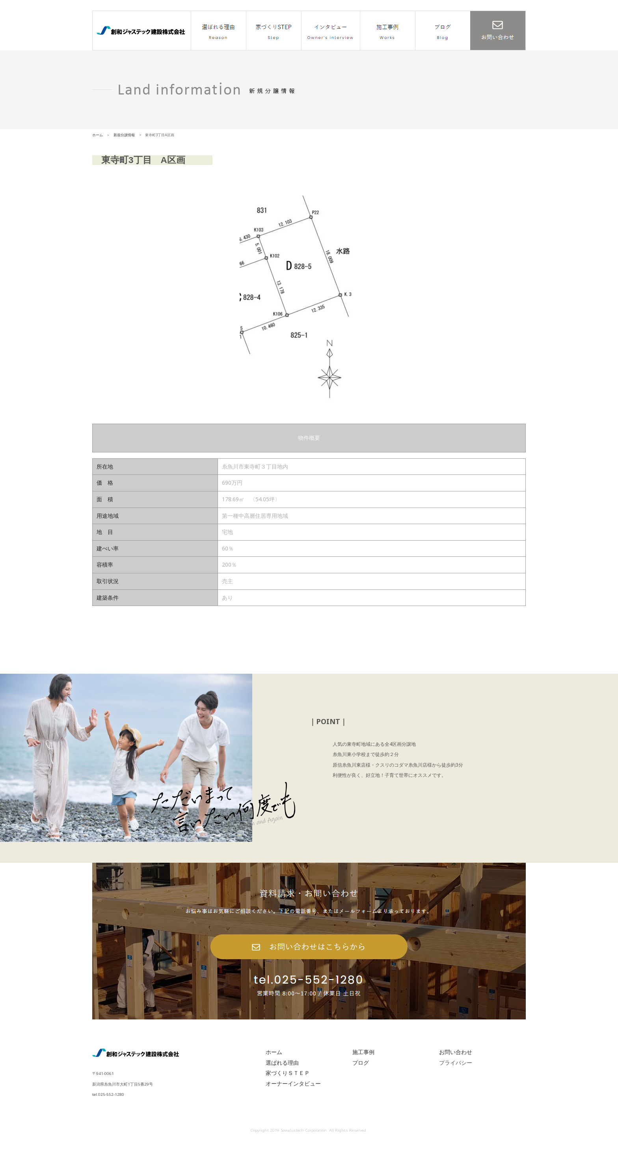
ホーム (97, 134)
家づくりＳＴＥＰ (288, 1087)
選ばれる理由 (282, 1076)
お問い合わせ (455, 1066)
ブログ (360, 1076)
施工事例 (363, 1066)
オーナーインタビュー (293, 1097)
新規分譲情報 (124, 134)
